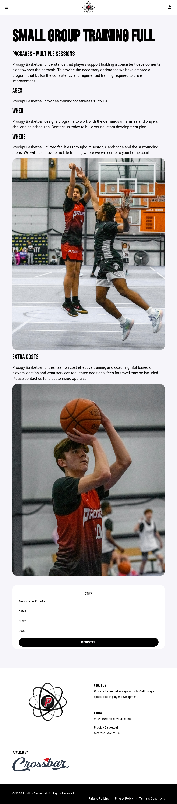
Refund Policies (99, 799)
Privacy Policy (124, 799)
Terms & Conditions (152, 799)
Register (88, 642)
